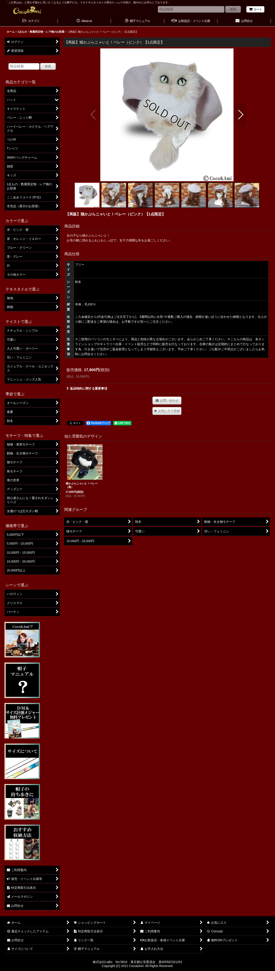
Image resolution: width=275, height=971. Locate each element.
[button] (93, 114)
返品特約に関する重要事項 (87, 388)
